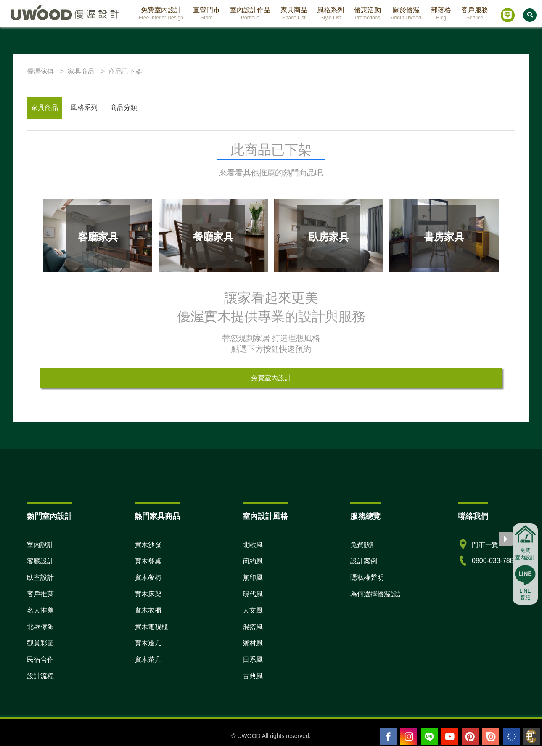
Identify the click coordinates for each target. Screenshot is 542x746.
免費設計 (363, 544)
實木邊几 (148, 643)
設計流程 (40, 676)
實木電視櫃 (151, 626)
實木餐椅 (148, 577)
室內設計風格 (265, 516)
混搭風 (253, 626)
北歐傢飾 (40, 626)
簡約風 (253, 561)
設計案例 (363, 561)
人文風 (253, 610)
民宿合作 (40, 659)
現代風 (253, 593)
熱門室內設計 (49, 516)
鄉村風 (253, 643)
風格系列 (84, 107)
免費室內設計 (271, 378)
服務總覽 (365, 516)
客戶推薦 (40, 593)
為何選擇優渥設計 (377, 593)
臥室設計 (40, 577)
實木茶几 (148, 659)
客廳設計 (40, 561)
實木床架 (148, 593)
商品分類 (123, 107)
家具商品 (44, 107)
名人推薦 (40, 610)
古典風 (253, 676)
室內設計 (40, 544)
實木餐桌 (148, 561)
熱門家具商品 (157, 516)
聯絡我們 (473, 516)
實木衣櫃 (148, 610)
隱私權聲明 (367, 577)
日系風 (253, 659)
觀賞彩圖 (40, 643)
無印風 (253, 577)
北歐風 (253, 544)
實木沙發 (148, 544)
